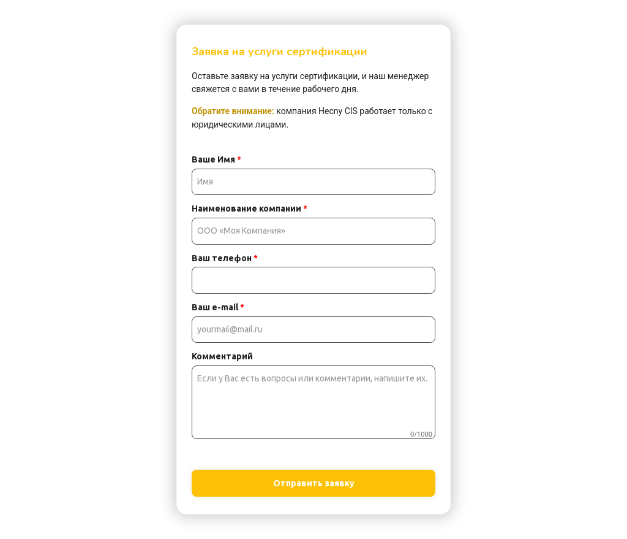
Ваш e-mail (218, 307)
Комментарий (222, 356)
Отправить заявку (314, 483)
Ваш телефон (225, 258)
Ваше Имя (216, 159)
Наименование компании (249, 208)
